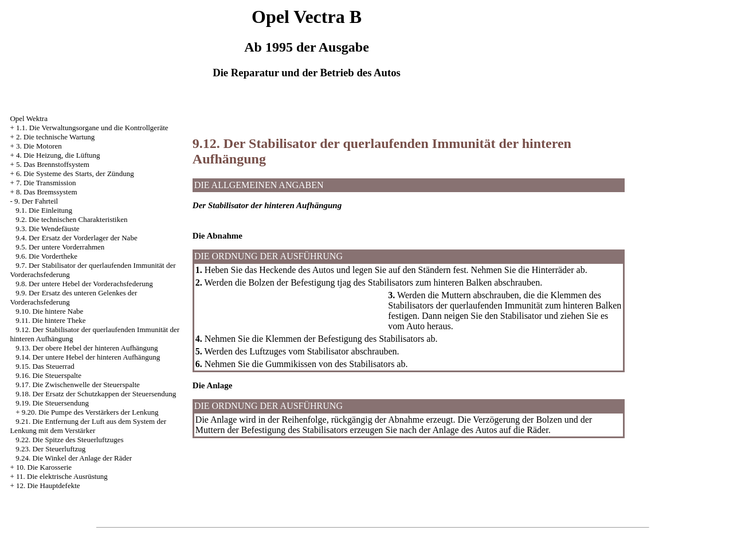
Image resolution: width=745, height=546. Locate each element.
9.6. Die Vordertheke (46, 256)
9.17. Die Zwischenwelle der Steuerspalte (77, 384)
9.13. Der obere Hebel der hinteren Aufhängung (86, 348)
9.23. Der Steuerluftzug (50, 448)
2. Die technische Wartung (55, 136)
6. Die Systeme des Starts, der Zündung (75, 173)
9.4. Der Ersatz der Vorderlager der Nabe (76, 237)
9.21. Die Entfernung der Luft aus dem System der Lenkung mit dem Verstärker (88, 426)
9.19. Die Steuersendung (52, 403)
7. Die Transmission (46, 182)
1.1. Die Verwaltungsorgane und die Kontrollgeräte (92, 127)
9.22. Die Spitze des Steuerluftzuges (69, 439)
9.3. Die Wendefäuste (47, 228)
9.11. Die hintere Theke (50, 320)
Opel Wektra (29, 118)
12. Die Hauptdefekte (48, 485)
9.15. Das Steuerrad (44, 366)
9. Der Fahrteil (36, 201)
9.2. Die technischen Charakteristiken (71, 219)
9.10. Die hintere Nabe (49, 311)
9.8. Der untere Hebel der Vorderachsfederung (84, 283)
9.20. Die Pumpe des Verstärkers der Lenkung (90, 412)
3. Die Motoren (39, 146)
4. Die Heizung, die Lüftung (58, 155)
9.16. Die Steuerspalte (48, 375)
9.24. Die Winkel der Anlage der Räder (73, 458)
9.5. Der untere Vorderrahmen (59, 247)
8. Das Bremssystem (46, 192)
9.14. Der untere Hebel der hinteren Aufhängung (87, 357)
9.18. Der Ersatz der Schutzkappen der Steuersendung (95, 393)
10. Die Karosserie (44, 467)
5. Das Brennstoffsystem (52, 164)
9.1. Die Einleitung (43, 210)
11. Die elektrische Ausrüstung (62, 476)
